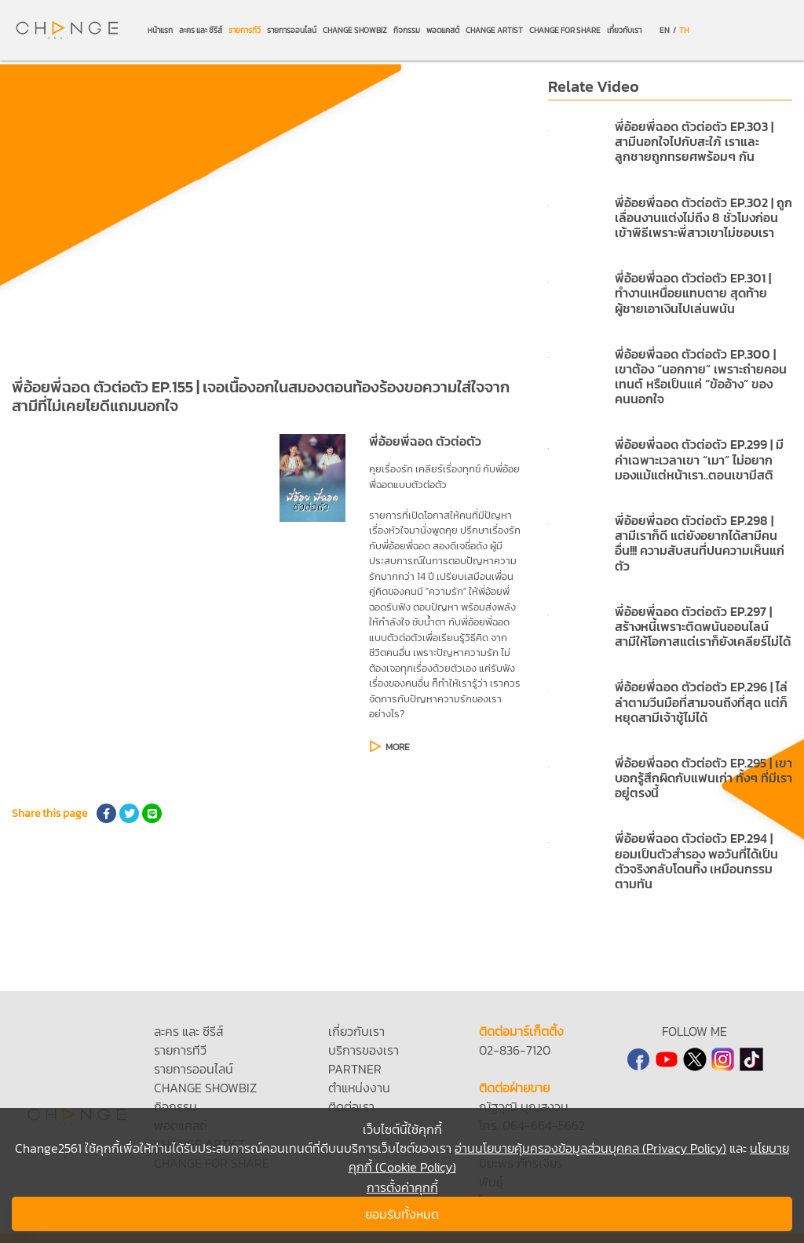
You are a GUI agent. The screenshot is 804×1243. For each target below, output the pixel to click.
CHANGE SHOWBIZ (355, 30)
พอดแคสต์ (442, 30)
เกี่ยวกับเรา (624, 30)
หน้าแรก (160, 30)
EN (665, 30)
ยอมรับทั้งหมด (402, 1214)
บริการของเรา (363, 1050)
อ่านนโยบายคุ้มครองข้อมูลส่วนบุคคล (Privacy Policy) (590, 1148)
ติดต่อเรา (351, 1106)
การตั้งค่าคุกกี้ (402, 1187)
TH (684, 30)
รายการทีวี (244, 30)
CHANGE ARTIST (494, 30)
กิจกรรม (406, 30)
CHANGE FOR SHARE (565, 30)
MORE (398, 747)
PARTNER (355, 1068)
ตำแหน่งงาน (359, 1087)
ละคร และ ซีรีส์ (200, 30)
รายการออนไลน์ (291, 30)
